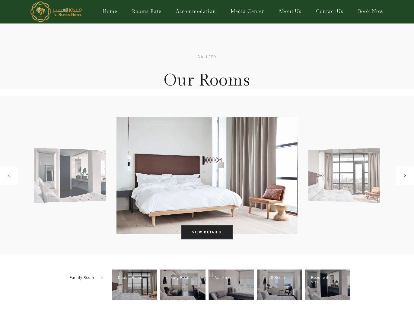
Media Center (247, 11)
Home (109, 11)
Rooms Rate (146, 11)
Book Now (371, 11)
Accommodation (196, 11)
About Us (290, 11)
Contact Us (329, 11)
